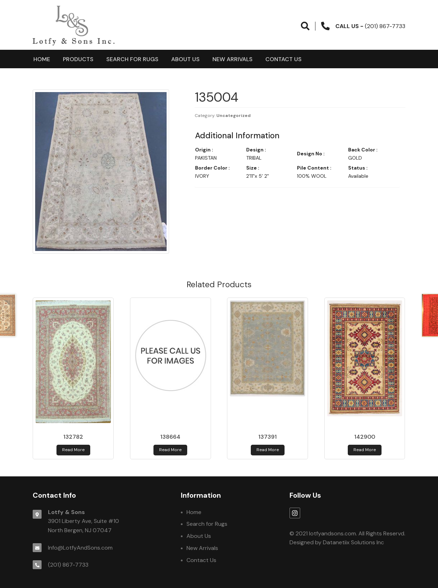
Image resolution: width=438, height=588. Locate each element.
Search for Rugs (132, 59)
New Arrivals (232, 59)
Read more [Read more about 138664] (170, 450)
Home (41, 59)
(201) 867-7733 (68, 564)
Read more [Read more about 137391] (267, 450)
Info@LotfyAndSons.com (80, 547)
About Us (185, 59)
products (78, 59)
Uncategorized (233, 115)
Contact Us (283, 59)
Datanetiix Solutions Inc (353, 542)
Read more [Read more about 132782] (73, 450)
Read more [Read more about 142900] (364, 450)
